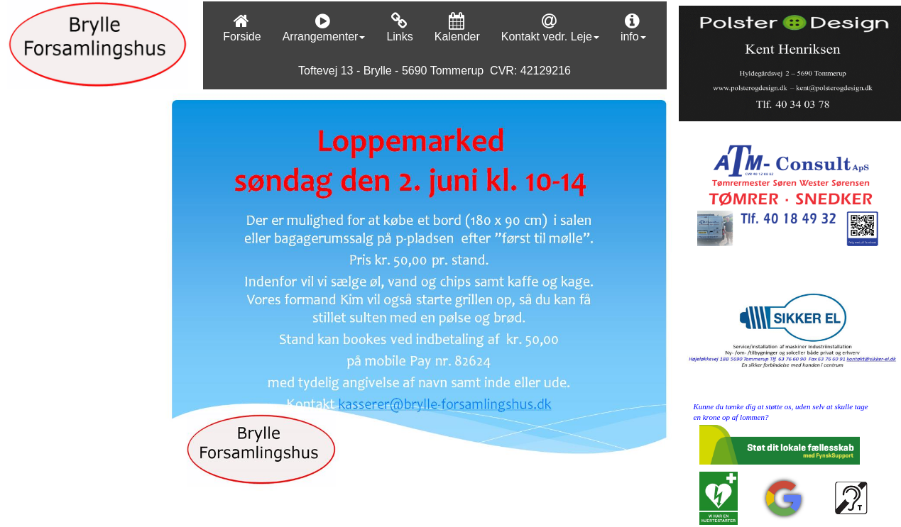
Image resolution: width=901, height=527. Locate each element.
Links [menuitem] (399, 27)
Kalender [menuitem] (457, 27)
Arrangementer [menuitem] (324, 27)
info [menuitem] (633, 27)
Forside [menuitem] (242, 27)
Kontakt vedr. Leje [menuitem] (550, 27)
